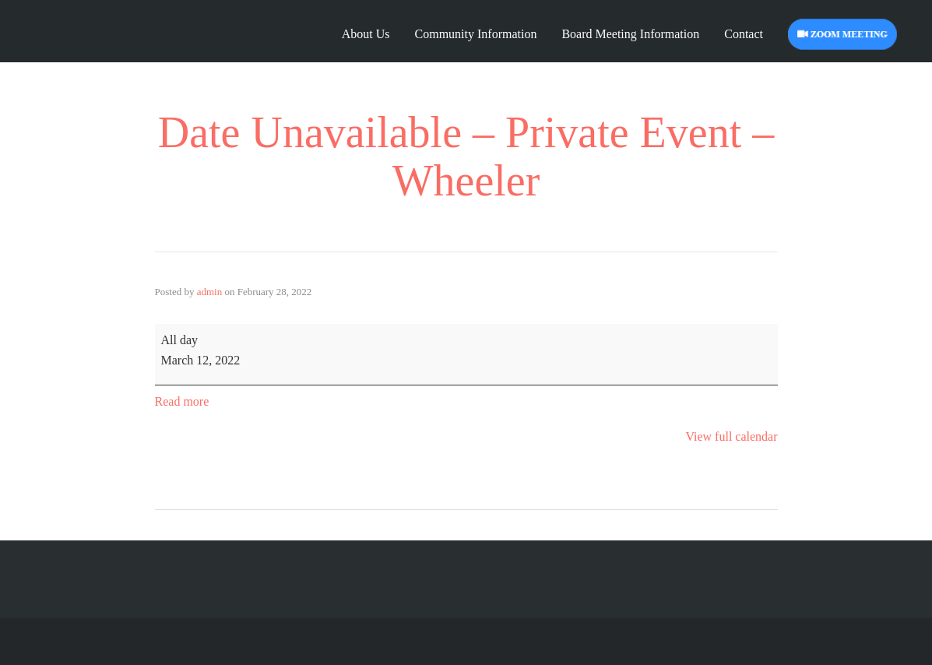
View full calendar (731, 436)
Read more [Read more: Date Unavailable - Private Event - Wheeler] (182, 401)
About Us (366, 33)
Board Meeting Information (630, 33)
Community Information (476, 33)
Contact (743, 33)
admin (210, 291)
